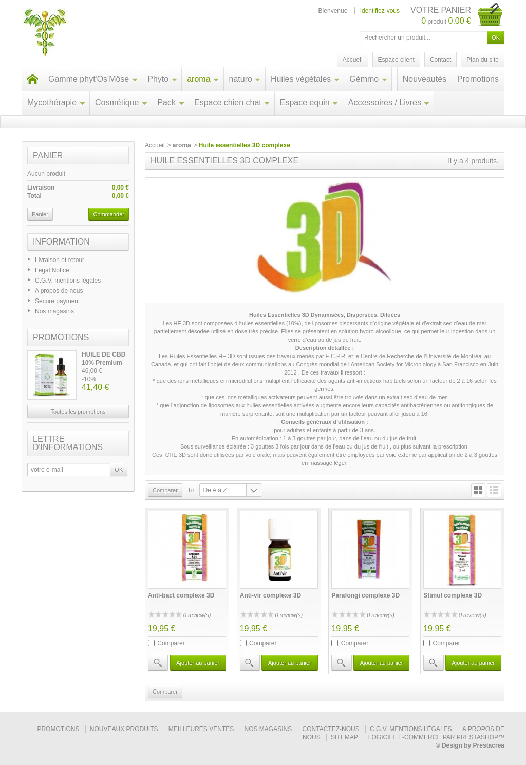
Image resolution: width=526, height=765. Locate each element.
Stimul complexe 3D (452, 595)
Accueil (155, 145)
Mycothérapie (56, 102)
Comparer (170, 643)
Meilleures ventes (201, 729)
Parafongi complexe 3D (365, 595)
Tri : (192, 490)
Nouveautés (424, 78)
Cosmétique (121, 102)
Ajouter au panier (197, 663)
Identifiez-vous (380, 10)
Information (61, 241)
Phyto (162, 78)
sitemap (344, 737)
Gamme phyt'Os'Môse (93, 78)
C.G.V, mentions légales (68, 280)
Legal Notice (52, 270)
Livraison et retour (59, 260)
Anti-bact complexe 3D (181, 595)
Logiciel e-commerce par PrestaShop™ (436, 737)
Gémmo (368, 78)
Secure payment (57, 301)
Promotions (478, 78)
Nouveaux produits (124, 729)
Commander (108, 214)
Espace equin (309, 102)
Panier (48, 155)
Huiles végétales (305, 78)
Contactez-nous (331, 729)
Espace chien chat (232, 102)
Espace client (396, 59)
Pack (170, 102)
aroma (203, 78)
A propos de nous (59, 290)
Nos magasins (54, 311)
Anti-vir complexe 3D (270, 595)
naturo (245, 78)
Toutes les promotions (78, 411)
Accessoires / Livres (389, 102)
